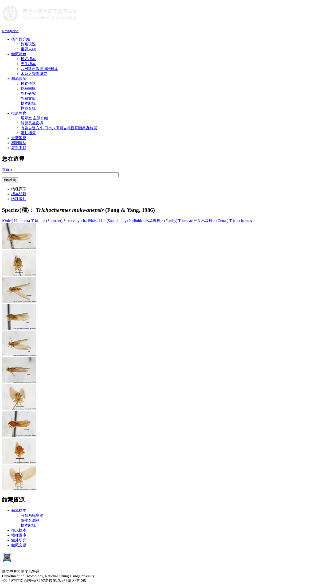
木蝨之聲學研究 (34, 74)
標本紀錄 (28, 103)
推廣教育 (18, 113)
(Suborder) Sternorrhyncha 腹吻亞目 (74, 221)
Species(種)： (18, 210)
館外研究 (28, 93)
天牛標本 (28, 64)
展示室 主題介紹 (34, 118)
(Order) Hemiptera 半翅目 (22, 221)
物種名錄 (28, 108)
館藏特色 (18, 54)
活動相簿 (28, 133)
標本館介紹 (20, 39)
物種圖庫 (28, 89)
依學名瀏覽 (30, 520)
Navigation (10, 31)
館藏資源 (18, 79)
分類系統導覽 (32, 515)
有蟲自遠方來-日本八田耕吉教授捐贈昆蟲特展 (59, 128)
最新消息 (18, 138)
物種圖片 (18, 199)
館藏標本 (18, 510)
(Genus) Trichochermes (234, 221)
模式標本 (28, 59)
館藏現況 (28, 44)
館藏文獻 (28, 98)
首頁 (5, 170)
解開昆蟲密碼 (32, 123)
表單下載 (18, 148)
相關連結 (18, 143)
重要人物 (28, 49)
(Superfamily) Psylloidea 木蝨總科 (133, 221)
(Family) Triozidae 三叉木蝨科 (188, 221)
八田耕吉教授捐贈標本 (39, 69)
